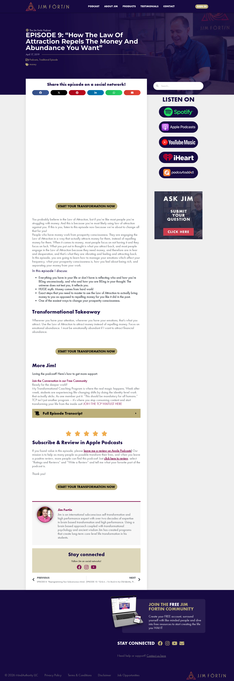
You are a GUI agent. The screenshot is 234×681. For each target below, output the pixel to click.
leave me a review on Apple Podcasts (107, 451)
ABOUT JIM (111, 6)
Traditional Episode (48, 59)
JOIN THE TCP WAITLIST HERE (102, 404)
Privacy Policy (52, 675)
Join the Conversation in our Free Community (59, 381)
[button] (40, 92)
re (114, 458)
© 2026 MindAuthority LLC (21, 675)
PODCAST (93, 6)
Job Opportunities (128, 675)
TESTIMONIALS (149, 6)
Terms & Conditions (80, 675)
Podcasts (33, 59)
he (111, 458)
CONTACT (169, 6)
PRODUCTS (129, 6)
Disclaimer (104, 675)
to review (122, 458)
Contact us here (156, 656)
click (106, 458)
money (33, 64)
